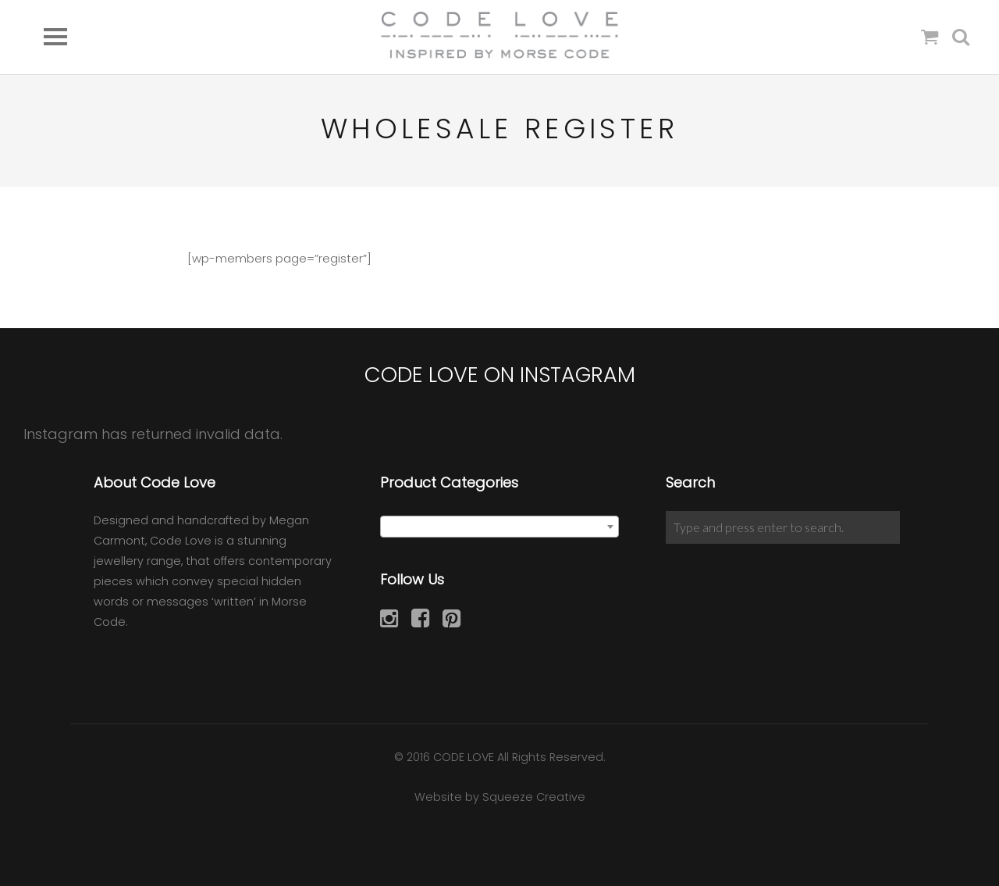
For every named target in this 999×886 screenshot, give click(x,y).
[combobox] (500, 527)
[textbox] (500, 527)
